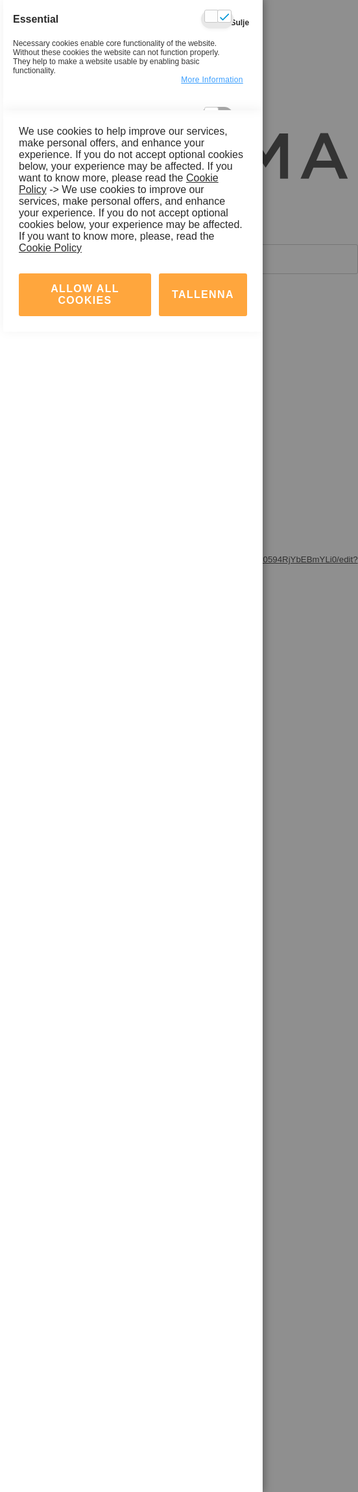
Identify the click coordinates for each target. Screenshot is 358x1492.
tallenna (203, 1454)
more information (212, 79)
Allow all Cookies (85, 1454)
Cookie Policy (50, 1408)
